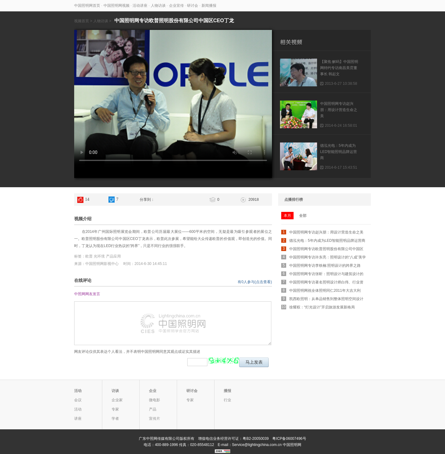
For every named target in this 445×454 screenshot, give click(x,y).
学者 (115, 418)
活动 (78, 391)
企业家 (117, 400)
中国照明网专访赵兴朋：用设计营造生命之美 (338, 109)
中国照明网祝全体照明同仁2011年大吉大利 (325, 290)
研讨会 (192, 5)
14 (87, 199)
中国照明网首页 (87, 5)
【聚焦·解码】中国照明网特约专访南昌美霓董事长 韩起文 (339, 68)
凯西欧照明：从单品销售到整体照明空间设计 (326, 299)
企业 (152, 391)
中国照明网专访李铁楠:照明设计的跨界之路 (325, 265)
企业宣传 (176, 5)
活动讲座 (140, 5)
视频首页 (81, 21)
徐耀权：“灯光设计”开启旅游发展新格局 (322, 307)
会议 (78, 400)
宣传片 (154, 418)
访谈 (115, 391)
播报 (227, 391)
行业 (227, 400)
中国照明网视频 (116, 5)
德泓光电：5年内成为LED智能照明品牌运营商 (338, 151)
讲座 (78, 418)
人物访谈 (158, 5)
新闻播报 (208, 5)
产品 (152, 409)
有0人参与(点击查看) (255, 282)
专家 (115, 409)
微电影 (154, 400)
